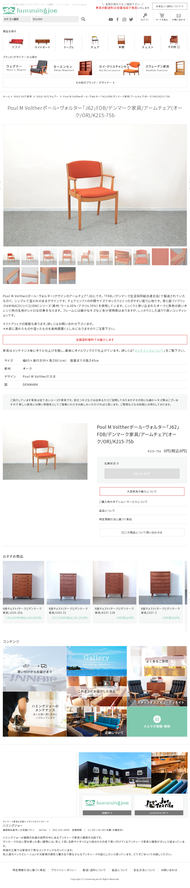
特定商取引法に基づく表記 (115, 519)
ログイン (145, 19)
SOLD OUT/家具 (23, 96)
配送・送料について (94, 870)
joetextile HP (158, 812)
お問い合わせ (178, 19)
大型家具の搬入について (142, 491)
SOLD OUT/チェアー (47, 96)
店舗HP (106, 812)
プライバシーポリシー (64, 870)
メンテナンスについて (149, 350)
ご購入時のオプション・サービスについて (123, 502)
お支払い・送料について (168, 6)
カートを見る (162, 19)
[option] (95, 185)
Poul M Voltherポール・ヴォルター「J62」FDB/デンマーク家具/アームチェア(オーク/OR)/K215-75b (116, 96)
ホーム (6, 96)
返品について (107, 510)
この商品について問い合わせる (142, 532)
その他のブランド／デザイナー (94, 82)
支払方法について (144, 870)
